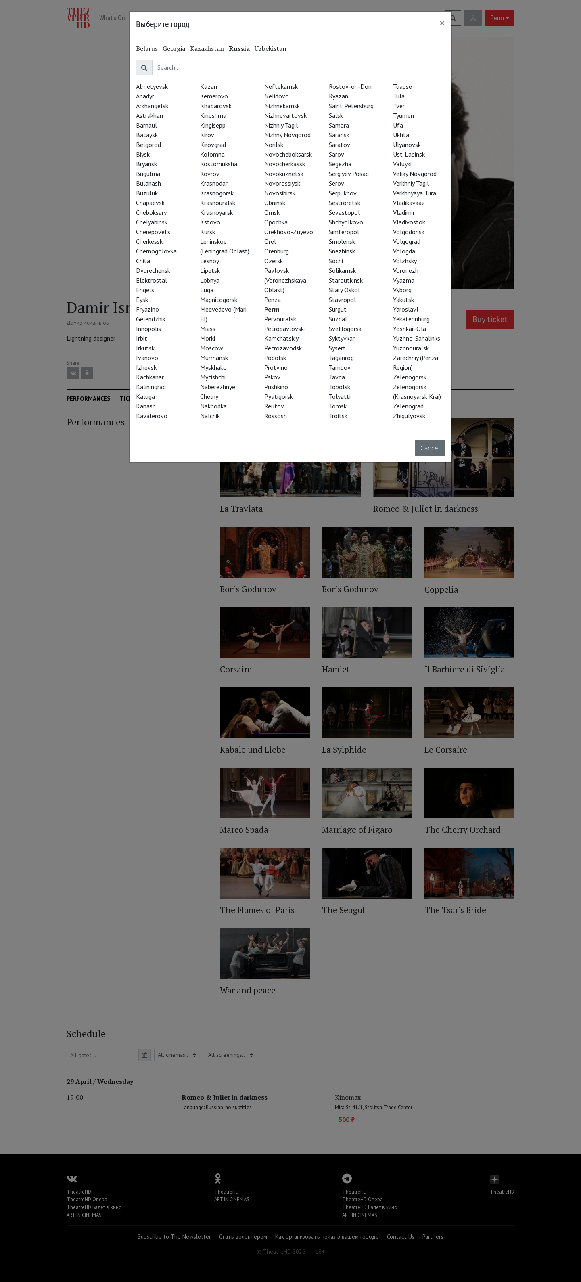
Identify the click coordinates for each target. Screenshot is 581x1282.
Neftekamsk (281, 86)
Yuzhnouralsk (411, 348)
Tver (399, 106)
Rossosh (275, 416)
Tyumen (403, 115)
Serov (336, 183)
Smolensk (342, 241)
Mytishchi (213, 377)
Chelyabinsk (151, 222)
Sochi (336, 261)
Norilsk (273, 144)
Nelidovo (276, 96)
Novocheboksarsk (288, 154)
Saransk (339, 135)
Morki (207, 338)
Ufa (398, 125)
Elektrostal (151, 280)
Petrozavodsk (283, 348)
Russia (239, 48)
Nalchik (210, 416)
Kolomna (212, 154)
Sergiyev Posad (349, 174)
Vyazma (403, 280)
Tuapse (402, 86)
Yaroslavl (405, 309)
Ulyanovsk (407, 144)
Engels (145, 290)
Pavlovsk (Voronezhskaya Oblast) (285, 280)
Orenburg (276, 251)
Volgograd (406, 241)
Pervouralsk (280, 319)
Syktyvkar (342, 338)
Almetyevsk (152, 86)
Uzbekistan (270, 48)
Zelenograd (408, 406)
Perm (272, 309)
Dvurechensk (153, 270)
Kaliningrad (151, 387)
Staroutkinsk (346, 280)
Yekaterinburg (411, 319)
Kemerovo (214, 96)
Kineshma (213, 115)
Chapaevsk (150, 203)
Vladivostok (409, 222)
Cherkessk (149, 241)
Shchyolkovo (346, 222)
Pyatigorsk (278, 396)
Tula (399, 96)
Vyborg (402, 290)
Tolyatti (340, 396)
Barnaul (146, 125)
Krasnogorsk (217, 193)
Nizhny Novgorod (287, 135)
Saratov (339, 144)
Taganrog (341, 358)
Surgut (338, 309)
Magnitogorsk (218, 299)
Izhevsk (146, 367)
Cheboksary (151, 212)
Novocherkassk (284, 164)
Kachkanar (150, 377)
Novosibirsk (279, 193)
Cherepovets (153, 232)
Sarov (336, 154)
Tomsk (338, 406)
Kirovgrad (213, 144)
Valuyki (402, 164)
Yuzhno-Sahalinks (416, 338)
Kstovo (210, 222)
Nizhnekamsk (282, 106)
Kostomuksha (218, 164)
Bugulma (148, 174)
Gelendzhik (150, 319)
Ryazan (338, 96)
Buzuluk (147, 193)
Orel (270, 241)
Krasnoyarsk (216, 212)
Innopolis (148, 329)
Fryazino (147, 309)
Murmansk (214, 358)
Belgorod (148, 144)
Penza (272, 299)
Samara (339, 125)
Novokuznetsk (283, 174)
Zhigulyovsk (409, 416)
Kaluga (145, 396)
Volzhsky (405, 261)
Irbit (141, 338)
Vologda (404, 251)
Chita (143, 261)
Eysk (142, 299)
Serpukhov (343, 193)
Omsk (272, 212)
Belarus (147, 48)
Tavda (337, 377)
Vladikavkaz (409, 203)
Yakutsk (403, 299)
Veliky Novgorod (415, 174)
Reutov (274, 406)
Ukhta (401, 135)
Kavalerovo (151, 416)
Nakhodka (213, 406)
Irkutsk (145, 348)
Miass (207, 329)
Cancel (430, 448)
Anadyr (145, 96)
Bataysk (147, 135)
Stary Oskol (344, 290)
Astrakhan (149, 115)
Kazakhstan (207, 48)
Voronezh (405, 270)
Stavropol (342, 299)
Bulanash (148, 183)
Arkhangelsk (152, 106)
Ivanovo (147, 358)
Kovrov (209, 174)
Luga (206, 290)
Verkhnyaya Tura (414, 193)
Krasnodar (214, 183)
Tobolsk (339, 387)
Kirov (207, 135)
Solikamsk (342, 270)
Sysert (337, 348)
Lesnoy (209, 261)
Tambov (340, 367)
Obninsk (274, 203)
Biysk (143, 154)
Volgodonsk (408, 232)
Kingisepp (213, 125)
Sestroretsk (344, 203)
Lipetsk (210, 270)
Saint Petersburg (351, 106)
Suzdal (338, 319)
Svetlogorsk (345, 329)
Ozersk (273, 261)
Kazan (208, 86)
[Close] (442, 23)
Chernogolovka (156, 251)
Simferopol (344, 232)
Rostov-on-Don (350, 86)
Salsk (336, 115)
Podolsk (275, 358)
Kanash (146, 406)
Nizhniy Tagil (281, 125)
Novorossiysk (282, 183)
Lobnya (209, 280)
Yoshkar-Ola (409, 329)
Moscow (211, 348)
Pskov (272, 377)
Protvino (276, 367)
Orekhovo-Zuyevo (288, 232)
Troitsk (338, 416)
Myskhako (213, 367)
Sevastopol (344, 212)
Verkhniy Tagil (411, 183)
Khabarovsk (216, 106)
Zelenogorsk (409, 377)
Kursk (207, 232)
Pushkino (276, 387)
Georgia (174, 48)
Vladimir (404, 212)
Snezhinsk (342, 251)
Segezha (340, 164)
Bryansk (146, 164)
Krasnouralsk (217, 203)
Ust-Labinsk (409, 154)
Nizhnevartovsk (285, 115)
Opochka (276, 222)
